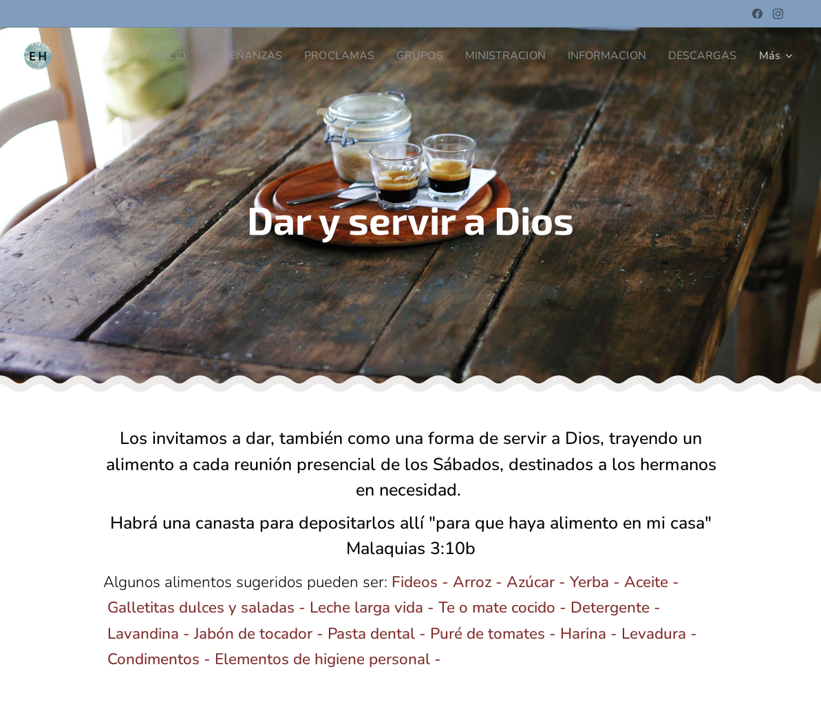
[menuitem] (144, 56)
